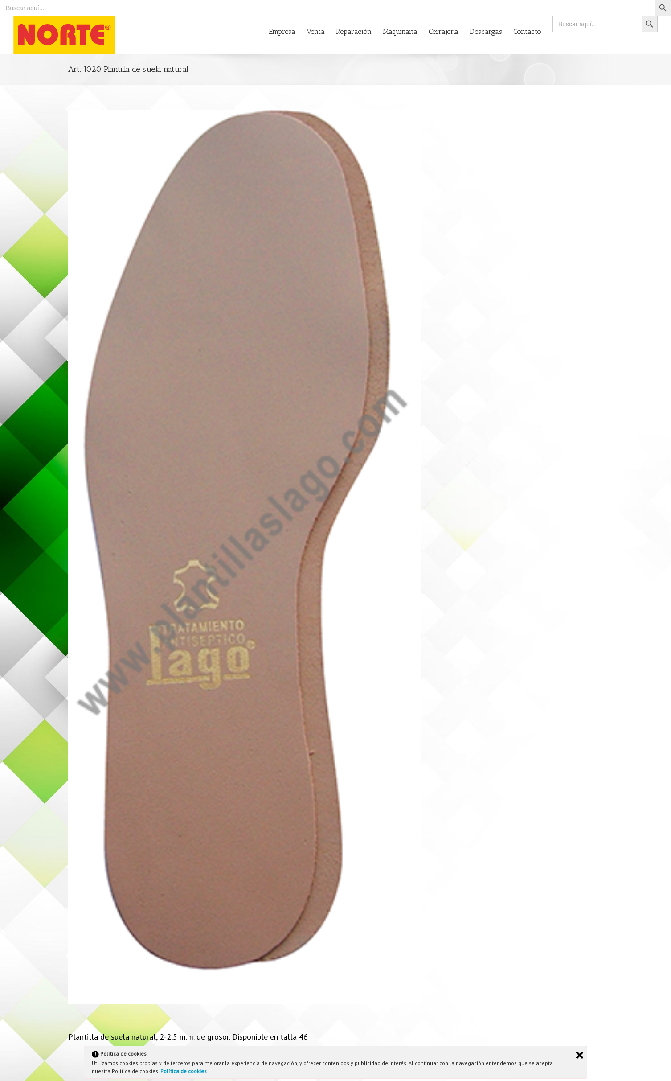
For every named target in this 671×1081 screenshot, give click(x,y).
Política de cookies (184, 1071)
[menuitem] (288, 31)
